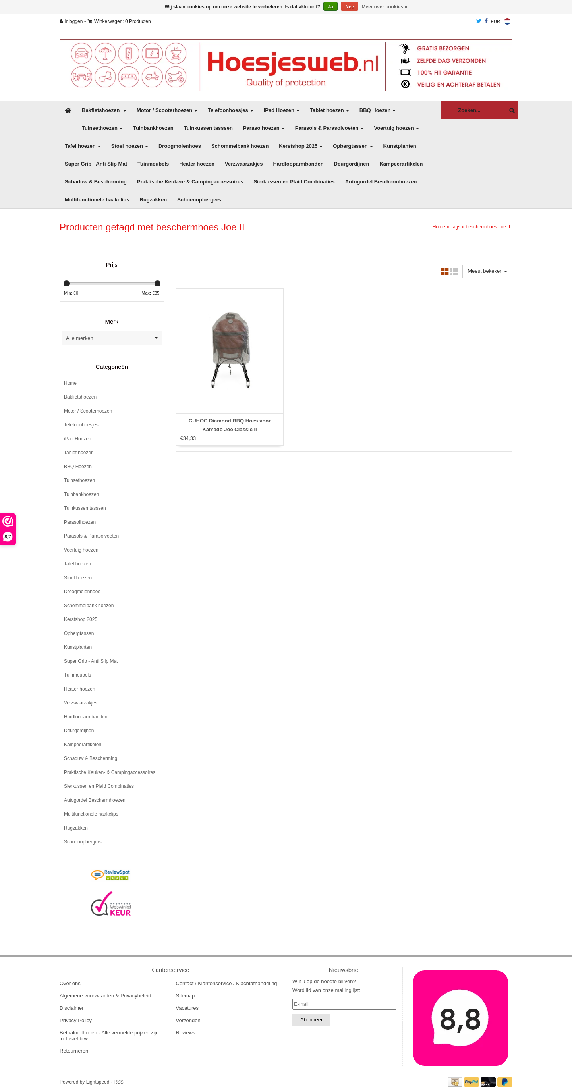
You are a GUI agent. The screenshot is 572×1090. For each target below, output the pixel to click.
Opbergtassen (353, 146)
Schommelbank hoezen (240, 146)
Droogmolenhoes (179, 146)
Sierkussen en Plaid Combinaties (293, 182)
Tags (455, 227)
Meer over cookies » (385, 7)
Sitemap (185, 996)
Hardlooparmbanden (298, 164)
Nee (349, 7)
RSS (119, 1082)
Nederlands (507, 21)
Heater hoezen (196, 164)
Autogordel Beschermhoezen (381, 182)
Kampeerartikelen (401, 164)
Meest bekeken (487, 271)
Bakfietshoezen (104, 110)
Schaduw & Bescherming (96, 182)
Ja (330, 7)
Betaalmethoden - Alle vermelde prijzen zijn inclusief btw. (109, 1036)
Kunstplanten (399, 146)
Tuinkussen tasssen (208, 128)
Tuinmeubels (153, 164)
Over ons (70, 983)
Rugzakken (153, 200)
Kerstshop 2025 (301, 146)
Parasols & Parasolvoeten (329, 128)
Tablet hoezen (329, 110)
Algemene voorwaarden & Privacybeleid (105, 996)
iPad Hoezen (282, 110)
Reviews (185, 1033)
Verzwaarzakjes (244, 164)
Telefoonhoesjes (230, 110)
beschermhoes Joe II (488, 227)
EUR (495, 21)
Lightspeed (98, 1082)
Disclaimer (72, 1008)
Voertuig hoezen (396, 128)
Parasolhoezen (264, 128)
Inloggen (71, 21)
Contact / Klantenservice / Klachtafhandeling (226, 983)
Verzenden (188, 1020)
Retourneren (74, 1051)
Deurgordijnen (351, 164)
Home (439, 227)
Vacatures (187, 1008)
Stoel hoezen (129, 146)
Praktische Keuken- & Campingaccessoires (190, 182)
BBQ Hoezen (377, 110)
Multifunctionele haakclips (97, 200)
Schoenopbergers (199, 200)
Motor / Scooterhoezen (167, 110)
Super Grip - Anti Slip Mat (96, 164)
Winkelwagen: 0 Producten (119, 21)
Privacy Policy (76, 1020)
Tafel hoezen (83, 146)
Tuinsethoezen (102, 128)
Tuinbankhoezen (153, 128)
